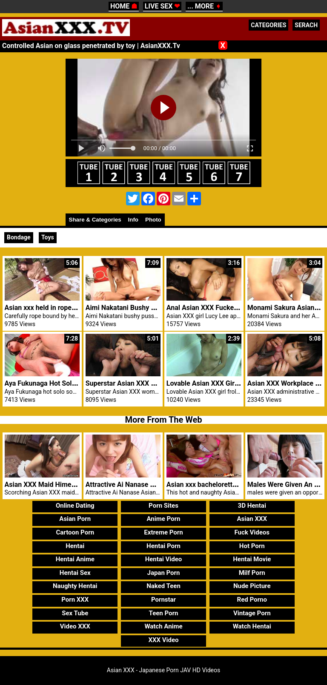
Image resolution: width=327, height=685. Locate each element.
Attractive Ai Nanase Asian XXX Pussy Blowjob (157, 484)
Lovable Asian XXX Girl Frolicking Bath (225, 383)
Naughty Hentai (75, 586)
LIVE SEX (162, 6)
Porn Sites (163, 505)
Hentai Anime (75, 559)
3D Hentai (252, 505)
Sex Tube (75, 613)
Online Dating (75, 505)
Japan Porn (163, 573)
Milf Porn (252, 573)
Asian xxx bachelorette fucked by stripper (229, 484)
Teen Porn (163, 613)
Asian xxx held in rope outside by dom (62, 308)
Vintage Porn (252, 613)
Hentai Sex (75, 573)
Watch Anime (163, 626)
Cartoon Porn (75, 532)
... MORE (204, 6)
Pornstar (163, 599)
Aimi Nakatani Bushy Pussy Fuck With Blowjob (157, 308)
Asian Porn (75, 519)
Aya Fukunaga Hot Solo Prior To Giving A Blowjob (80, 383)
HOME (123, 6)
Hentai (75, 546)
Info (133, 219)
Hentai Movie (252, 559)
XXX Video (163, 640)
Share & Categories (95, 219)
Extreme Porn (163, 532)
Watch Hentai (252, 626)
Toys (47, 237)
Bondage (19, 237)
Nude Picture (252, 586)
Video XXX (75, 626)
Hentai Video (163, 559)
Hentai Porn (163, 546)
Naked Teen (163, 586)
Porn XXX (75, 599)
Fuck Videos (252, 532)
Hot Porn (252, 546)
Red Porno (252, 599)
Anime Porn (164, 519)
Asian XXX (252, 519)
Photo (153, 219)
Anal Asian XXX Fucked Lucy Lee (216, 308)
